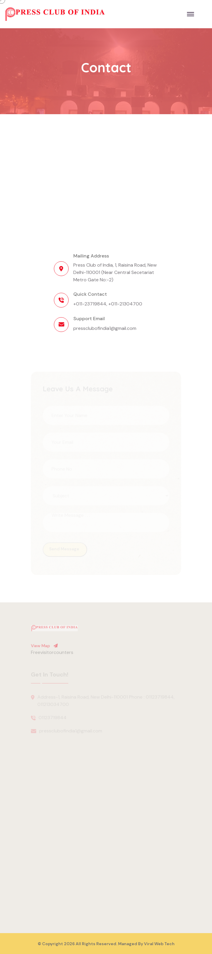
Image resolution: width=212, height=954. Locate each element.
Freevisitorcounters (52, 654)
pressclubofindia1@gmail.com (104, 328)
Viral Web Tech (159, 943)
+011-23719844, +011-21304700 (107, 304)
